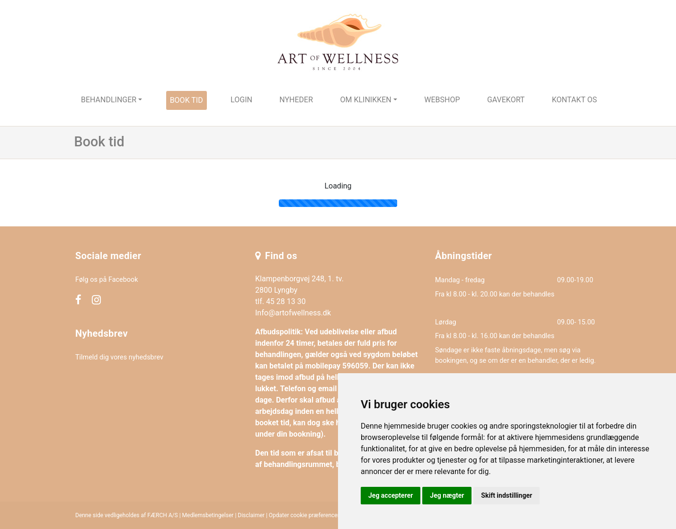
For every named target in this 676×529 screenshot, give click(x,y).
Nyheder (296, 99)
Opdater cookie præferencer (304, 515)
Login (241, 99)
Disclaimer (251, 515)
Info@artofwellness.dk (293, 312)
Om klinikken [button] (365, 99)
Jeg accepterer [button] (390, 495)
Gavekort (506, 99)
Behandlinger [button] (108, 99)
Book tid (186, 100)
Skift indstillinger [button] (506, 495)
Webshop (442, 99)
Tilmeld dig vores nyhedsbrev (119, 357)
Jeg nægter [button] (447, 495)
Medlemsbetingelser (208, 515)
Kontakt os (574, 99)
